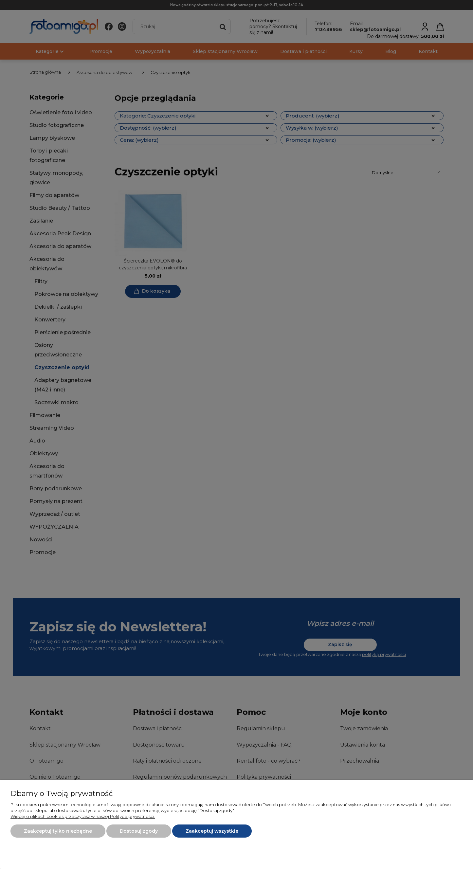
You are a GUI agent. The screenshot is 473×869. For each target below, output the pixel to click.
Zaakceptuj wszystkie (212, 831)
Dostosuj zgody (139, 831)
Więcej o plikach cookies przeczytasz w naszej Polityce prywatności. (82, 816)
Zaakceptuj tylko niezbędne (58, 831)
